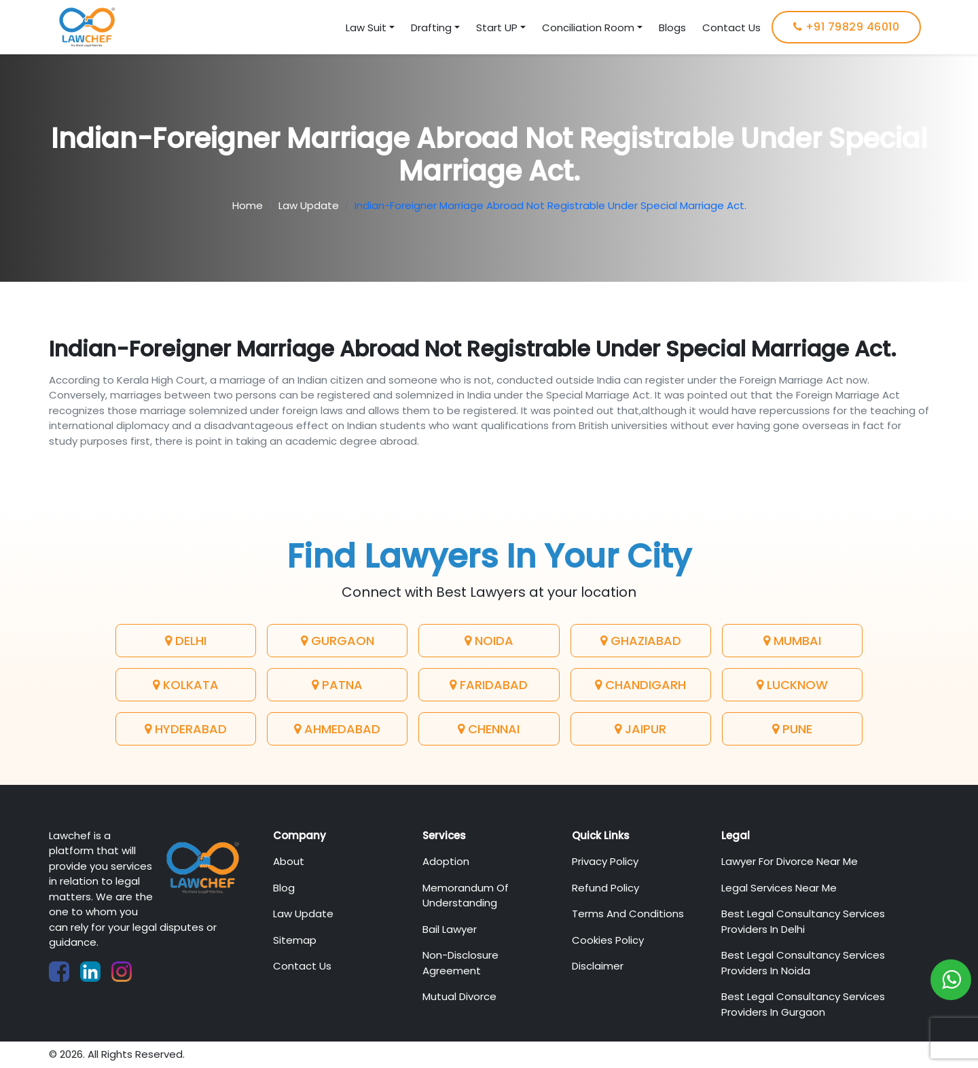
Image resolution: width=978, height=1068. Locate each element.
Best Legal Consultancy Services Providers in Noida (803, 963)
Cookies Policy (608, 940)
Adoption (445, 861)
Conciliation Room (588, 27)
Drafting (431, 27)
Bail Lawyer (449, 929)
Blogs (672, 27)
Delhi (185, 640)
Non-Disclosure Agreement (460, 963)
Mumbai (792, 640)
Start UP (497, 27)
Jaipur (640, 728)
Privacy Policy (605, 861)
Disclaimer (597, 966)
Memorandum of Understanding (465, 895)
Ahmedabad (337, 728)
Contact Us (731, 27)
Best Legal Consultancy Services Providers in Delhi (803, 921)
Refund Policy (605, 888)
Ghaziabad (640, 640)
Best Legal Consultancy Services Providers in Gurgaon (803, 1004)
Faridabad (489, 684)
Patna (337, 684)
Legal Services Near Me (779, 888)
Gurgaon (337, 640)
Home (247, 205)
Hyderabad (186, 728)
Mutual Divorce (459, 996)
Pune (792, 728)
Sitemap (294, 940)
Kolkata (186, 684)
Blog (284, 888)
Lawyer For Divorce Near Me (789, 861)
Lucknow (792, 684)
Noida (489, 640)
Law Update (308, 205)
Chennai (489, 728)
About (288, 861)
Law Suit (366, 27)
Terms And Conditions (628, 913)
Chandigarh (640, 684)
